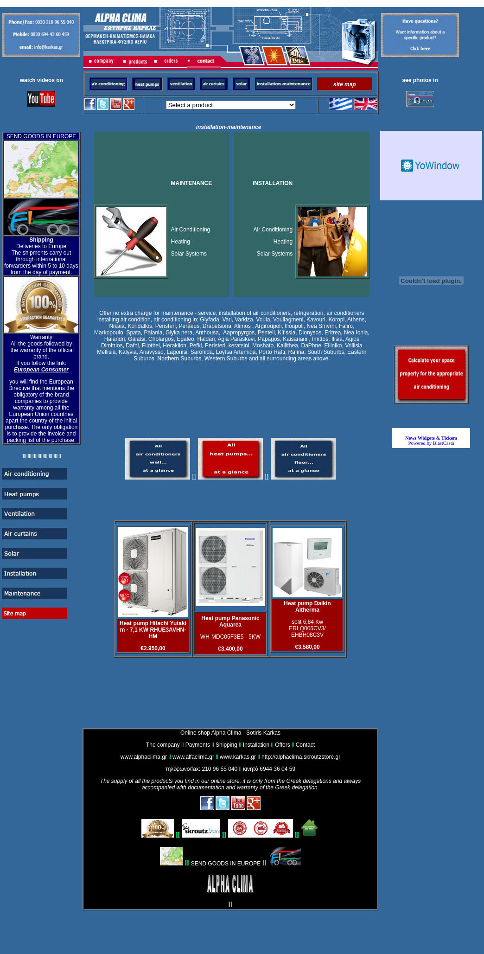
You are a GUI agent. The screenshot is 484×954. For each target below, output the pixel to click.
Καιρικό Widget (431, 165)
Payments (197, 745)
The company (163, 745)
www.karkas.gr (238, 757)
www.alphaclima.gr (144, 757)
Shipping (226, 745)
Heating (180, 241)
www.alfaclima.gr (193, 757)
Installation (256, 745)
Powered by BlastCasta (431, 440)
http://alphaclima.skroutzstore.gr (300, 757)
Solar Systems (189, 253)
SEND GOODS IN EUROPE (226, 863)
